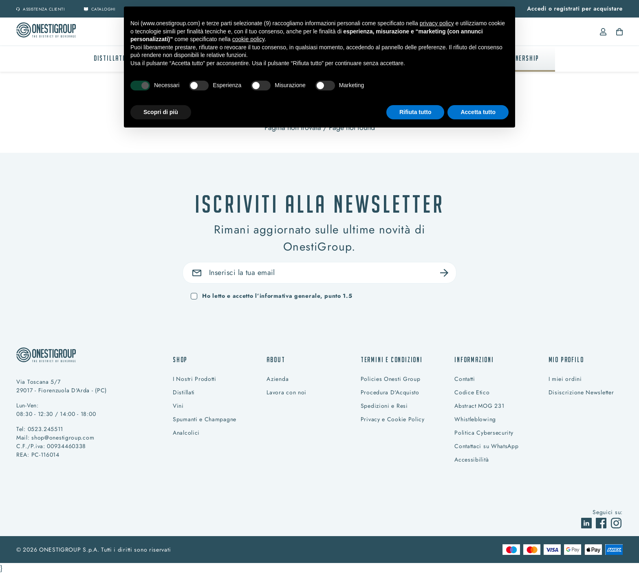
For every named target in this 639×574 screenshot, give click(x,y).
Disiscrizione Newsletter (581, 392)
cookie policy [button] (248, 39)
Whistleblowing (475, 419)
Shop (180, 359)
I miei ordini (565, 379)
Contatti (464, 379)
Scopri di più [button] (160, 112)
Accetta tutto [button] (478, 112)
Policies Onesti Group (391, 379)
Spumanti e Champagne (204, 419)
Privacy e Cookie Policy (393, 419)
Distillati (109, 58)
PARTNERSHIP (520, 58)
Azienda (278, 379)
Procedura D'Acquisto (390, 392)
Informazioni (474, 359)
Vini (178, 406)
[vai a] (587, 522)
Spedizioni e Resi (384, 406)
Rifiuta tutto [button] (415, 112)
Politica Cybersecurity (483, 433)
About (276, 359)
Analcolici (186, 433)
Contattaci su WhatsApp (486, 446)
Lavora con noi (286, 392)
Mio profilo (566, 359)
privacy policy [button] (437, 23)
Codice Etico (471, 392)
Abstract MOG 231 (479, 406)
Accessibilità (471, 459)
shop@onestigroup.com (62, 437)
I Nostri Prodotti (194, 379)
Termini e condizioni (392, 359)
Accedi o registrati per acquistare (575, 8)
